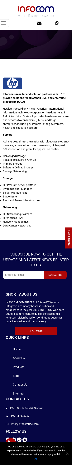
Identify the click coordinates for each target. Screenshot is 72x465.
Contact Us (20, 384)
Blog (16, 376)
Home (17, 349)
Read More (36, 330)
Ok (36, 459)
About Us (19, 358)
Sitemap (18, 393)
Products (18, 367)
